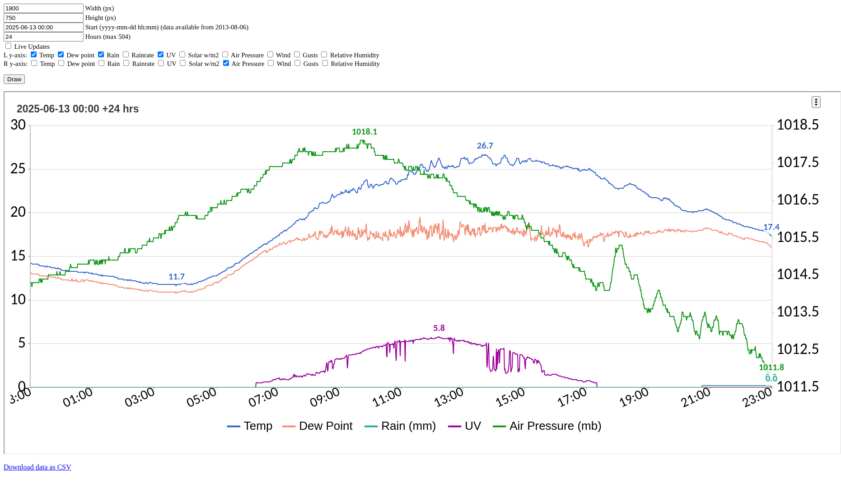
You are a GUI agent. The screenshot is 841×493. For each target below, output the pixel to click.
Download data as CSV (37, 467)
